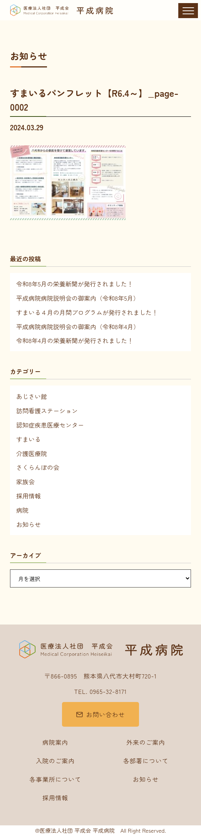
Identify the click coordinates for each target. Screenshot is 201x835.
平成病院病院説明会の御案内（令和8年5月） (77, 298)
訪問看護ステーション (47, 410)
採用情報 (28, 495)
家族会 (25, 481)
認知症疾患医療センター (50, 424)
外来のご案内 (145, 742)
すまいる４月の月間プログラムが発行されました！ (87, 312)
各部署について (146, 760)
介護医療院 (31, 453)
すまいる (28, 439)
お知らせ (28, 524)
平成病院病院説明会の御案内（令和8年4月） (77, 326)
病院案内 (55, 742)
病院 (22, 510)
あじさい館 (31, 396)
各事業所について (55, 779)
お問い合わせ (105, 714)
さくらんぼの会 (37, 467)
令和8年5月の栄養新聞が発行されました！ (74, 283)
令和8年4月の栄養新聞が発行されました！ (74, 340)
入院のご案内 (55, 760)
